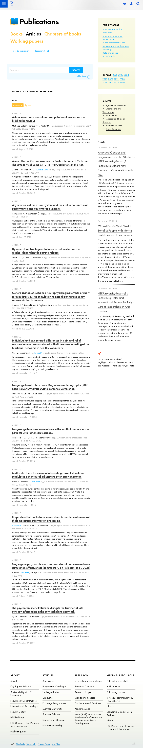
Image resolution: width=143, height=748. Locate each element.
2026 (115, 74)
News (101, 142)
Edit (133, 743)
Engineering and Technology (112, 110)
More (122, 82)
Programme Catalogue (54, 686)
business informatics (112, 29)
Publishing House (116, 692)
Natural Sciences (114, 125)
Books (16, 34)
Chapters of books (62, 34)
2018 (110, 82)
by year (28, 105)
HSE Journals (113, 686)
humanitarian (109, 39)
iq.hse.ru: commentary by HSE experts (120, 699)
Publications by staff (117, 681)
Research (81, 675)
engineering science (112, 35)
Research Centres (84, 686)
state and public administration (110, 54)
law (123, 42)
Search (76, 70)
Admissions (48, 681)
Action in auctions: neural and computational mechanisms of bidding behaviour (49, 119)
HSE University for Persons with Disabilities (24, 724)
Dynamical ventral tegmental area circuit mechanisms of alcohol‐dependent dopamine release (46, 250)
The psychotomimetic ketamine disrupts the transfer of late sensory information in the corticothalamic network (47, 609)
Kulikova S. (17, 525)
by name (16, 105)
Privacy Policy (44, 743)
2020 (122, 79)
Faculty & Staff (18, 711)
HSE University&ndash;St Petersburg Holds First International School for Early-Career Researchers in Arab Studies (116, 302)
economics (108, 32)
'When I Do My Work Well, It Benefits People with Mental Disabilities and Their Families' (115, 230)
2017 (116, 82)
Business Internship (53, 725)
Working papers (26, 41)
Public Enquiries (18, 731)
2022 (110, 79)
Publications (39, 21)
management (109, 45)
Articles (33, 34)
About (15, 675)
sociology (107, 49)
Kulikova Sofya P (43, 169)
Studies (48, 675)
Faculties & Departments (23, 700)
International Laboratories (88, 681)
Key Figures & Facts (20, 686)
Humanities (111, 115)
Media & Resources (120, 675)
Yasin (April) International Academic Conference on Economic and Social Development (88, 719)
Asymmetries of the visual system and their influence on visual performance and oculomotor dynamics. (50, 206)
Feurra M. (38, 353)
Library (110, 706)
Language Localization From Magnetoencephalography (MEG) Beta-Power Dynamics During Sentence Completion (50, 387)
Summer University (52, 708)
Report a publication (20, 51)
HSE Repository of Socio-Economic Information (120, 727)
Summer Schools (51, 714)
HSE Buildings (17, 717)
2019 (105, 82)
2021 (116, 79)
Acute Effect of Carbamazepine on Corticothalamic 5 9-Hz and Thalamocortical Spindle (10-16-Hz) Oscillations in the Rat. (50, 163)
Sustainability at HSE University (21, 694)
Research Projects (84, 692)
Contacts (20, 743)
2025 (120, 74)
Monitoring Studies (85, 697)
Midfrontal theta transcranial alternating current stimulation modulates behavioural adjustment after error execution (48, 474)
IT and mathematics (112, 42)
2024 (126, 74)
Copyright (31, 743)
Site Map (56, 743)
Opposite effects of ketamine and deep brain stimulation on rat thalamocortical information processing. (51, 518)
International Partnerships (23, 706)
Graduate (48, 697)
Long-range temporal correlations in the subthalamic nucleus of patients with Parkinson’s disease (51, 431)
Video (110, 720)
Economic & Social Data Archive (119, 713)
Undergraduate (51, 692)
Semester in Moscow (54, 720)
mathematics (122, 45)
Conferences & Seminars (88, 703)
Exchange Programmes (54, 703)
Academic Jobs (82, 708)
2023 (105, 79)
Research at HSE (42, 51)
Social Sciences (113, 128)
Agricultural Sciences (116, 105)
